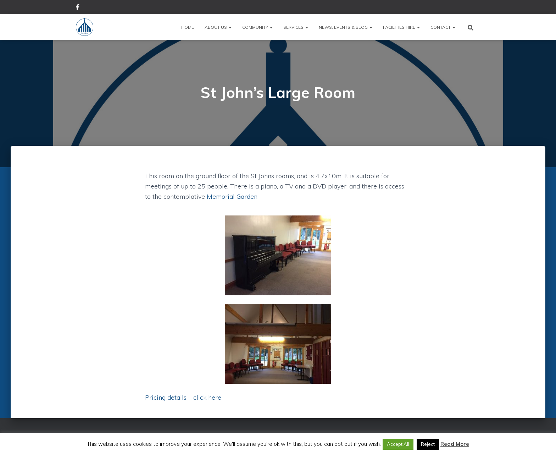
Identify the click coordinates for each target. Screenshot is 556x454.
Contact (442, 27)
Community (257, 27)
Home (187, 27)
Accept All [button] (398, 444)
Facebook (77, 8)
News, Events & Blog (345, 27)
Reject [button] (428, 444)
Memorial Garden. (232, 196)
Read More (454, 444)
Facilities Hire (401, 27)
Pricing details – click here (183, 397)
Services (295, 27)
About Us (218, 27)
